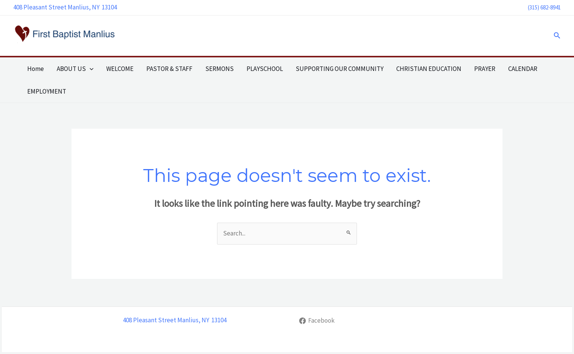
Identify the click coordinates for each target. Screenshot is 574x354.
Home (35, 69)
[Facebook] (316, 320)
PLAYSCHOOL (265, 69)
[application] (89, 68)
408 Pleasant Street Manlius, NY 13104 (65, 7)
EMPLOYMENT (46, 91)
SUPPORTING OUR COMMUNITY (339, 69)
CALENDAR (522, 69)
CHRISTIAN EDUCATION (428, 69)
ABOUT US (75, 68)
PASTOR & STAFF (169, 69)
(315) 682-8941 (544, 7)
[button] (557, 36)
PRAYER (484, 69)
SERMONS (219, 69)
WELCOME (119, 69)
